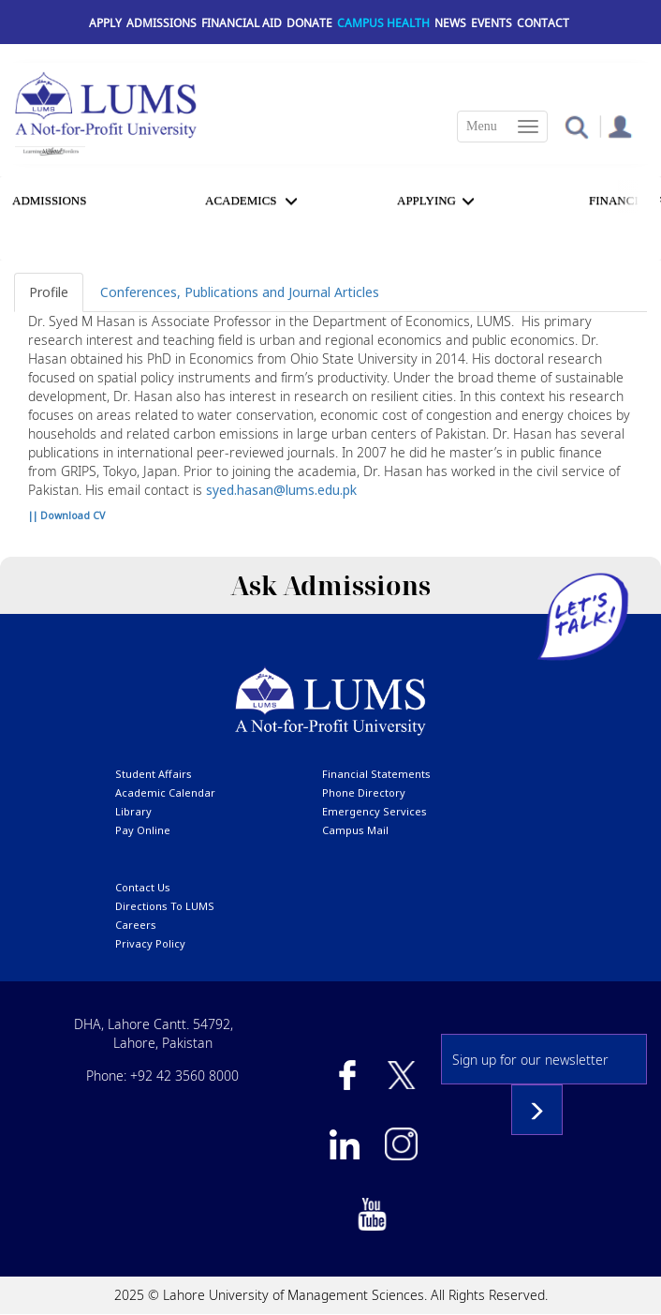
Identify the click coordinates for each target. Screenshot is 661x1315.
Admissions (161, 23)
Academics (241, 200)
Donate (309, 23)
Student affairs (153, 774)
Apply (105, 23)
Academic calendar (165, 792)
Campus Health (383, 23)
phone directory (363, 792)
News (450, 23)
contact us (142, 887)
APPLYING (426, 200)
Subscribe (537, 1109)
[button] (576, 126)
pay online (142, 830)
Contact (543, 23)
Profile (48, 292)
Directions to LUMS (164, 906)
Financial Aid (241, 23)
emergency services (374, 811)
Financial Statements (376, 774)
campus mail (355, 830)
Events (491, 23)
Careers (135, 925)
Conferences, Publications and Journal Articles (239, 292)
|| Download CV (66, 515)
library (133, 811)
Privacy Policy (150, 943)
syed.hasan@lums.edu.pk (281, 490)
